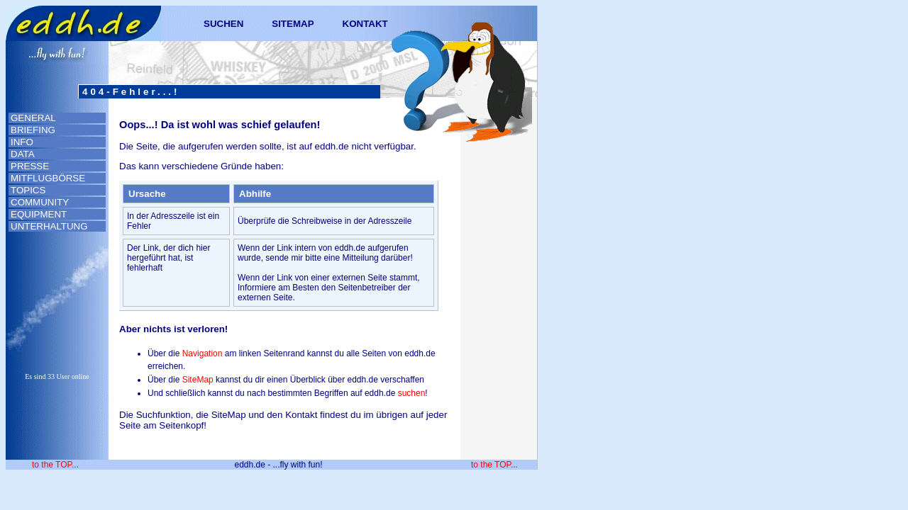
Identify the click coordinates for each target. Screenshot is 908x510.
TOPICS (28, 190)
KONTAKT (365, 23)
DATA (23, 154)
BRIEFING (33, 130)
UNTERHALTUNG (49, 226)
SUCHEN (223, 23)
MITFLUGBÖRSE (48, 178)
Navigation (202, 353)
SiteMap (198, 380)
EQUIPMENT (39, 214)
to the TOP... (55, 465)
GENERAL (33, 118)
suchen (412, 393)
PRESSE (30, 166)
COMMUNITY (40, 202)
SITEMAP (293, 23)
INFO (22, 142)
